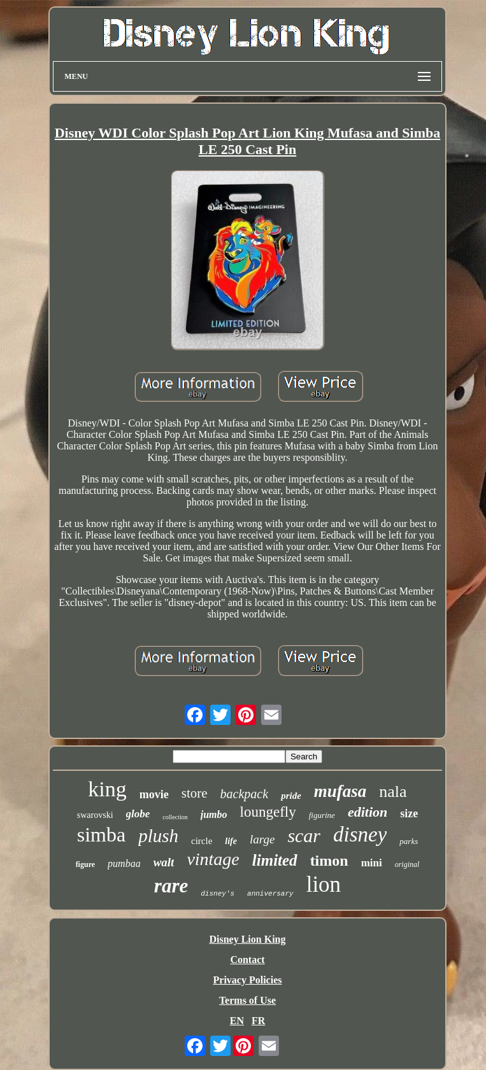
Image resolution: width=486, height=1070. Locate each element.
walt (164, 862)
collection (174, 816)
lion (323, 884)
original (407, 864)
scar (303, 835)
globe (138, 814)
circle (201, 841)
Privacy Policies (247, 980)
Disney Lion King (247, 939)
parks (408, 841)
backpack (244, 794)
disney (360, 834)
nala (392, 791)
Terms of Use (247, 1000)
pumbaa (124, 863)
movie (154, 794)
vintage (213, 859)
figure (85, 864)
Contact (247, 959)
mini (371, 863)
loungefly (268, 812)
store (195, 793)
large (262, 839)
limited (274, 860)
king (107, 789)
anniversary (270, 894)
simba (101, 834)
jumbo (214, 814)
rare (171, 886)
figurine (322, 815)
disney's (217, 894)
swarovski (95, 815)
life (231, 841)
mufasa (340, 791)
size (409, 813)
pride (291, 796)
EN (237, 1020)
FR (258, 1020)
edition (367, 812)
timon (329, 860)
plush (158, 836)
